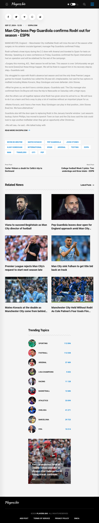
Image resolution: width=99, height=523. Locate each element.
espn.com (32, 25)
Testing (75, 147)
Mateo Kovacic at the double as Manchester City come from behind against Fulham (25, 311)
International (35, 147)
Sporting (43, 343)
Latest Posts (87, 185)
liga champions (46, 372)
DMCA (76, 518)
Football (43, 353)
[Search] (84, 4)
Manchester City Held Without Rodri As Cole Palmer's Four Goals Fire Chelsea (72, 311)
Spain (49, 147)
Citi (33, 152)
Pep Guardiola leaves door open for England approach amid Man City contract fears (71, 228)
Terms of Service (42, 518)
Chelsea (42, 410)
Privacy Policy (62, 518)
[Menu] (6, 4)
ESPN (86, 147)
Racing (42, 381)
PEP (42, 152)
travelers (21, 152)
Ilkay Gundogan (14, 147)
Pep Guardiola (54, 142)
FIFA (40, 429)
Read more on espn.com (17, 130)
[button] (8, 17)
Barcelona (44, 420)
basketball (44, 391)
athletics (43, 400)
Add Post (24, 518)
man (9, 152)
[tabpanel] (49, 461)
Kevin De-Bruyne (14, 142)
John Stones (72, 142)
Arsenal (62, 147)
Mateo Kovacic (35, 142)
